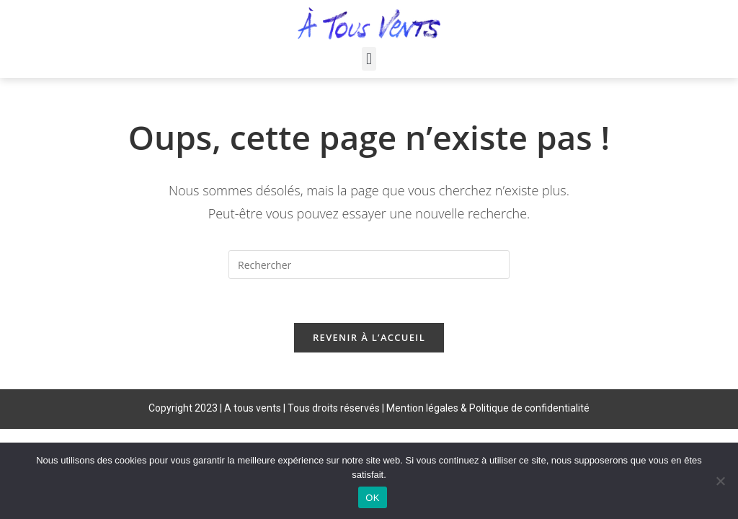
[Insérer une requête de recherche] (369, 264)
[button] (368, 59)
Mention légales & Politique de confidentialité (488, 408)
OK (372, 497)
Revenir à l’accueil (369, 337)
